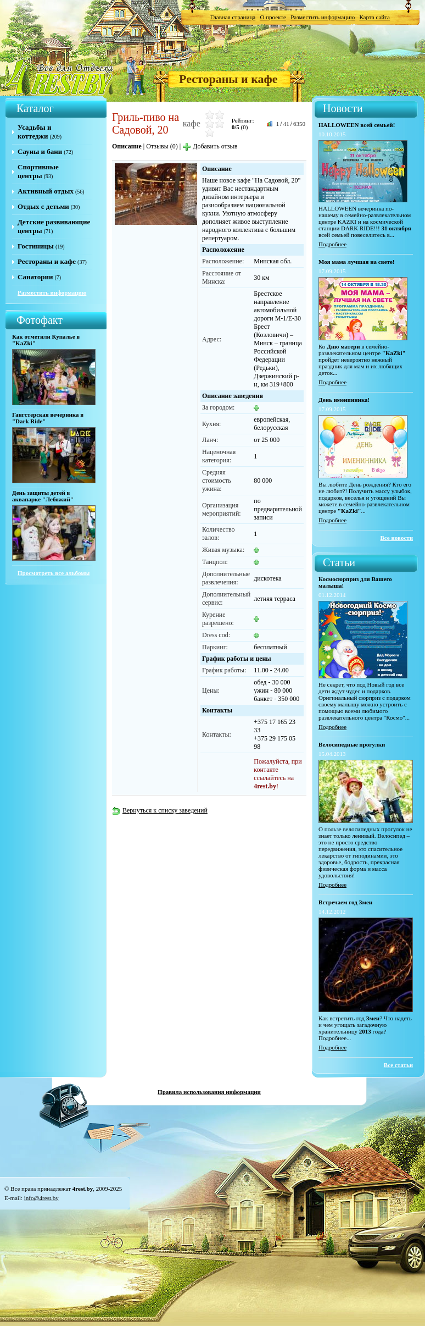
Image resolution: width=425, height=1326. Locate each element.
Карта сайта (374, 17)
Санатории (35, 277)
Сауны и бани (40, 151)
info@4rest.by (41, 1198)
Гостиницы (36, 246)
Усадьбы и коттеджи (34, 131)
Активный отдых (46, 191)
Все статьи (398, 1065)
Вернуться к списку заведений (160, 810)
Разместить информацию (322, 17)
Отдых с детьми (43, 206)
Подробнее (332, 244)
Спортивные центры (38, 171)
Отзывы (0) (162, 146)
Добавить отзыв (209, 146)
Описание (127, 146)
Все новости (397, 537)
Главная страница (232, 17)
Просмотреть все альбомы (54, 573)
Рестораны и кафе (228, 79)
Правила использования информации (209, 1092)
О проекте (273, 17)
